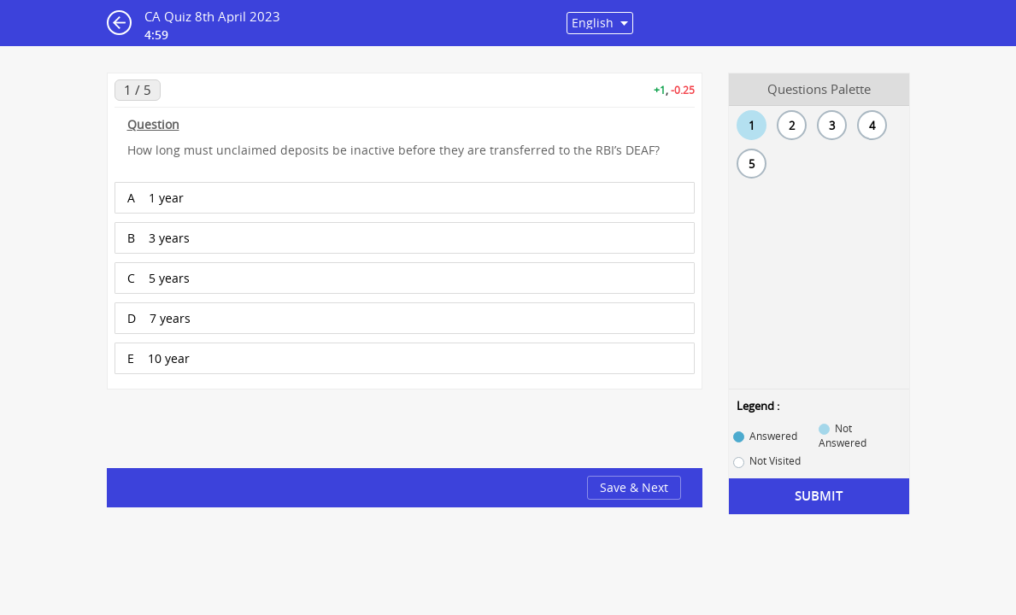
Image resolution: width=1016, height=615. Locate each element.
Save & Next (634, 487)
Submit (819, 496)
